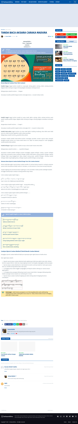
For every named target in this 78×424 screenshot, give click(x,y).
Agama (57, 69)
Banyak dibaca (60, 41)
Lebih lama (50, 410)
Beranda (3, 29)
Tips (66, 78)
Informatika (63, 73)
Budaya (57, 71)
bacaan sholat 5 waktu (10, 367)
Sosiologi (72, 75)
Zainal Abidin (11, 329)
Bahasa (69, 69)
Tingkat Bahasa (59, 78)
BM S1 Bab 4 (8, 29)
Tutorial (66, 80)
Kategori (71, 41)
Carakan (18, 320)
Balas (5, 371)
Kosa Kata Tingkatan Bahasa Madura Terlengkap (70, 60)
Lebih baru (4, 410)
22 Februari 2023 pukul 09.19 (48, 383)
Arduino (63, 69)
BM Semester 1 (12, 320)
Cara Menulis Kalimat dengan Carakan (8, 355)
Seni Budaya (65, 75)
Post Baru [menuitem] (23, 2)
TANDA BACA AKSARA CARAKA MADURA (26, 355)
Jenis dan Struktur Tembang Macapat (68, 53)
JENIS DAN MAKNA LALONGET (67, 47)
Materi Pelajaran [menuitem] (42, 2)
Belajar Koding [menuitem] (33, 2)
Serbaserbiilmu (12, 422)
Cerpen (69, 71)
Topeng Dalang (59, 80)
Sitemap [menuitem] (58, 2)
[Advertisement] (39, 15)
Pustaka (58, 75)
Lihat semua (50, 338)
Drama (57, 73)
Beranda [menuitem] (17, 2)
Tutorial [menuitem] (52, 2)
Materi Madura (24, 320)
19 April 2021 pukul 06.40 (48, 366)
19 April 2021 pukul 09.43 (48, 376)
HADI (5, 383)
